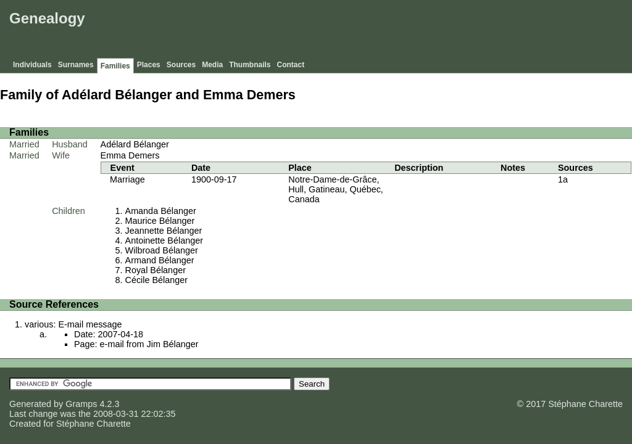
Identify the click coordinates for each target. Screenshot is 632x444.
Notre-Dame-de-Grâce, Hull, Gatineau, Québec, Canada (335, 189)
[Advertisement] (404, 31)
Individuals (32, 64)
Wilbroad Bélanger (161, 250)
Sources (181, 64)
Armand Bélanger (159, 260)
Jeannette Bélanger (163, 231)
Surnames (76, 64)
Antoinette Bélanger (164, 240)
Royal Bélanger (155, 270)
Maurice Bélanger (160, 221)
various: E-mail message (73, 324)
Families (115, 66)
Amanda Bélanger (160, 211)
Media (212, 64)
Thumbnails (249, 64)
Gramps (81, 404)
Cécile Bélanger (156, 280)
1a (563, 179)
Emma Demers (130, 155)
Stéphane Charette (93, 424)
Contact (291, 64)
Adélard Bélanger (135, 144)
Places (148, 64)
